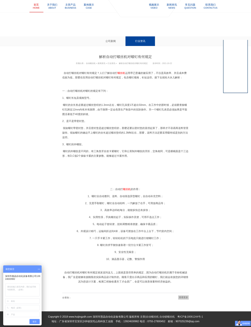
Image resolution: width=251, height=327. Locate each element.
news (172, 6)
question (190, 6)
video (154, 6)
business (70, 6)
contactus (210, 6)
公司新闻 (110, 41)
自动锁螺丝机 (167, 316)
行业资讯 (140, 41)
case (89, 6)
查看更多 (183, 297)
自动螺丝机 (91, 63)
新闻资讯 (101, 63)
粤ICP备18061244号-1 (190, 316)
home (36, 6)
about (52, 6)
